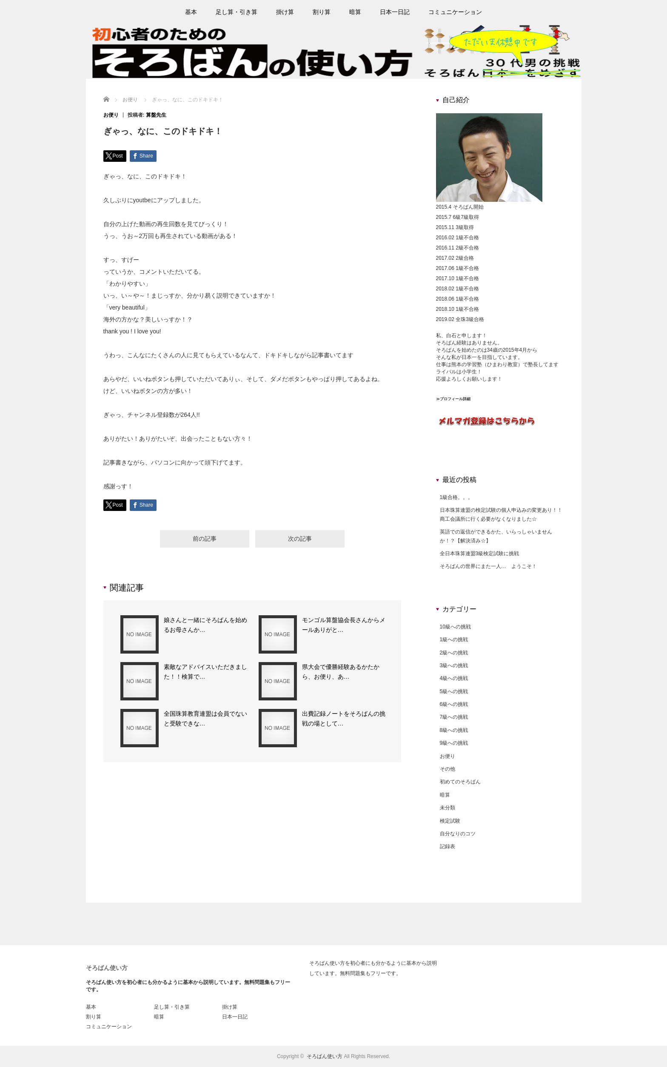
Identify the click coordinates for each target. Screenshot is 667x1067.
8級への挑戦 (454, 730)
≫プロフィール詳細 (453, 399)
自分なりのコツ (458, 834)
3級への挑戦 (454, 665)
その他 (447, 769)
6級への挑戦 (454, 704)
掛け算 (285, 12)
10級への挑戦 (455, 627)
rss (577, 12)
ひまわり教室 (502, 364)
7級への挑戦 (454, 717)
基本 (191, 12)
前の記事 (204, 539)
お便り (111, 115)
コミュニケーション (455, 12)
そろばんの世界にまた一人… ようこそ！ (488, 566)
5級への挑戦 (454, 691)
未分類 (447, 808)
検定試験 (450, 821)
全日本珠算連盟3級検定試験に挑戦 (479, 553)
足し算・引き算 (236, 12)
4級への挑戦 (454, 678)
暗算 (355, 12)
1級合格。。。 (456, 497)
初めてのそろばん (460, 782)
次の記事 (300, 539)
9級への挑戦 (454, 743)
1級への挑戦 (454, 639)
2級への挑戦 (454, 653)
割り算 (322, 12)
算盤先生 (156, 115)
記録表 (447, 846)
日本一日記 (395, 12)
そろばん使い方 (107, 967)
